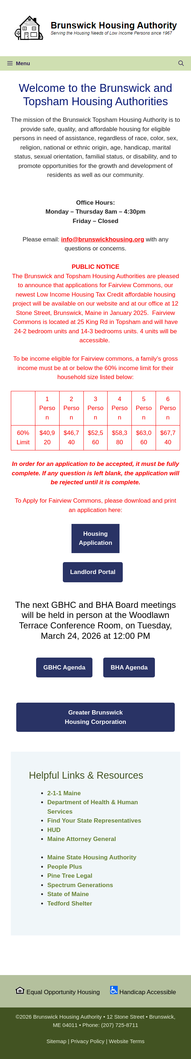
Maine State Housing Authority (91, 857)
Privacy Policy (87, 1041)
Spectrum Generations (80, 885)
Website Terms (127, 1041)
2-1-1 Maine (64, 793)
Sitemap (56, 1041)
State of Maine (68, 894)
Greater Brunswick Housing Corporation (95, 717)
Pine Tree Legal (69, 875)
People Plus (64, 866)
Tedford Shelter (69, 903)
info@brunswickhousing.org (102, 239)
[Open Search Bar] (181, 63)
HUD (54, 830)
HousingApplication (95, 538)
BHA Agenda (129, 667)
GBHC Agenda (64, 667)
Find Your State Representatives (94, 820)
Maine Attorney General (81, 839)
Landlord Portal (93, 572)
